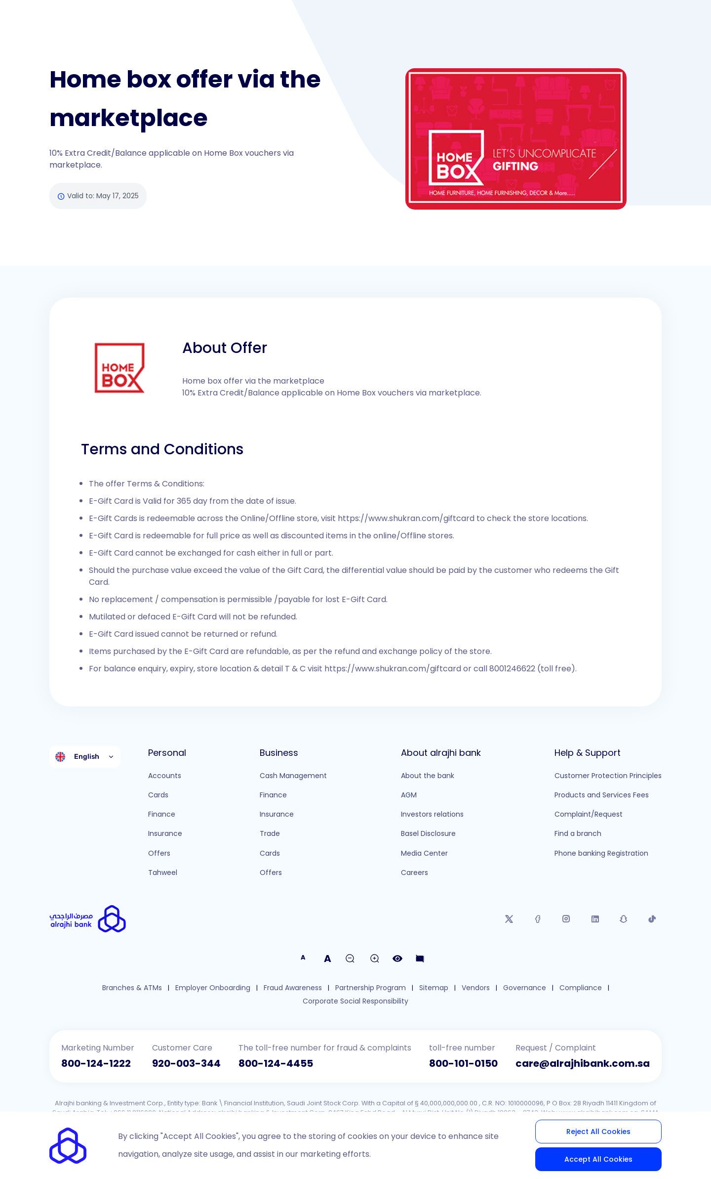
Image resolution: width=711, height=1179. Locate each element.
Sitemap (433, 988)
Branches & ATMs (132, 988)
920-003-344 (186, 1063)
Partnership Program (370, 988)
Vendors (476, 988)
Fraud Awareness (293, 988)
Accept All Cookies (598, 1159)
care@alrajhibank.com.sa (582, 1063)
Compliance (580, 988)
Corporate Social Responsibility (355, 1001)
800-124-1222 (96, 1063)
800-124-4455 (275, 1063)
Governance (524, 988)
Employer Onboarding (212, 988)
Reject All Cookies (598, 1131)
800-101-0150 (463, 1063)
